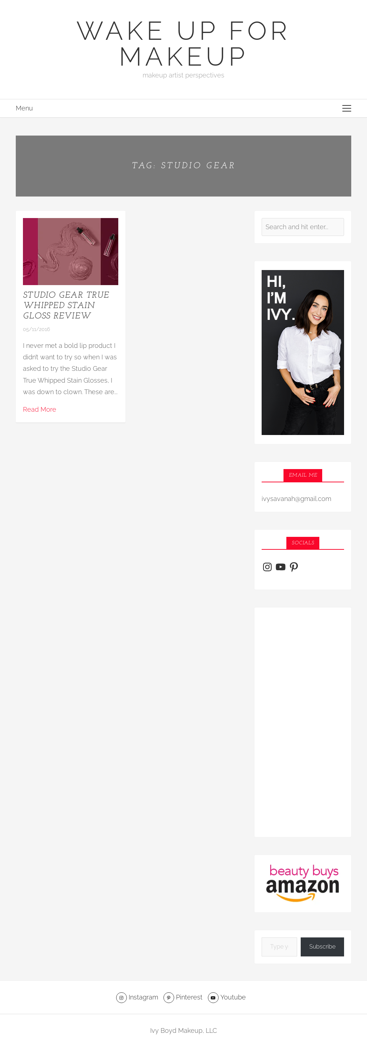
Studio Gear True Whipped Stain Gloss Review (66, 306)
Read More (39, 409)
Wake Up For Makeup (183, 43)
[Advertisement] (303, 722)
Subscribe (322, 946)
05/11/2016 (36, 329)
